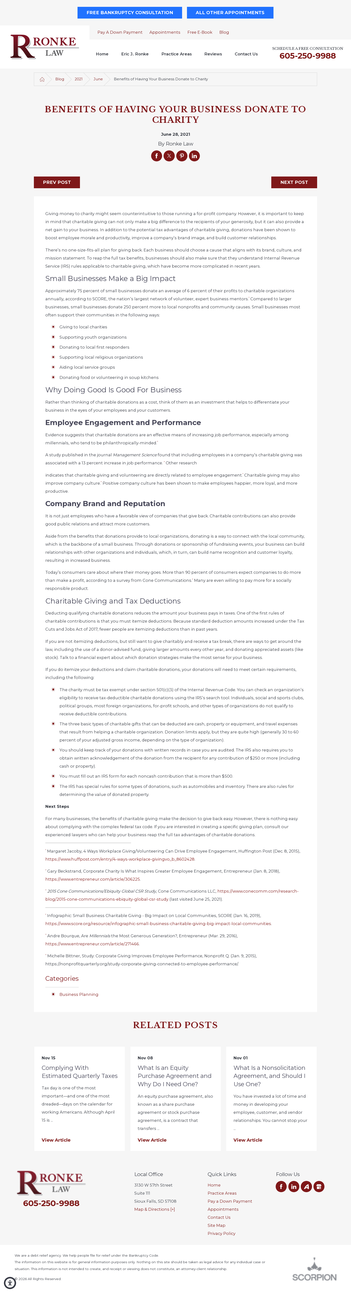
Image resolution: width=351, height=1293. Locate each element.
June (98, 79)
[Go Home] (42, 79)
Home (102, 54)
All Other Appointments (230, 12)
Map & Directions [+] (154, 1209)
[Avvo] (306, 1186)
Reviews (213, 54)
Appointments (164, 32)
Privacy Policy (221, 1233)
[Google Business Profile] (318, 1186)
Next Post (294, 182)
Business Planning (78, 994)
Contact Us (246, 54)
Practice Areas (176, 54)
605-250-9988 (308, 56)
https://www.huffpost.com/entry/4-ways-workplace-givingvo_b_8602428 (120, 859)
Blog (224, 32)
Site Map (216, 1225)
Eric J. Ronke (135, 54)
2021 (79, 79)
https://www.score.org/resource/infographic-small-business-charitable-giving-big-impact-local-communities (158, 923)
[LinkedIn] (293, 1186)
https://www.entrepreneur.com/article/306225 (92, 879)
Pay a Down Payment (120, 32)
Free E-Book (199, 32)
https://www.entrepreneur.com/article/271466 (92, 943)
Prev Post (57, 182)
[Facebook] (281, 1186)
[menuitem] (102, 54)
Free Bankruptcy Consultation (130, 12)
